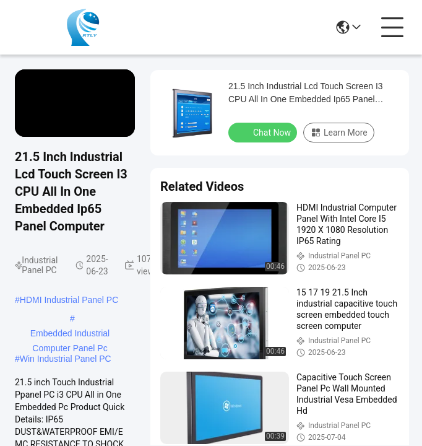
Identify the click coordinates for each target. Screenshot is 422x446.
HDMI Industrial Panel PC (69, 300)
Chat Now (264, 132)
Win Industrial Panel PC (65, 359)
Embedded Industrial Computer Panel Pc (70, 334)
